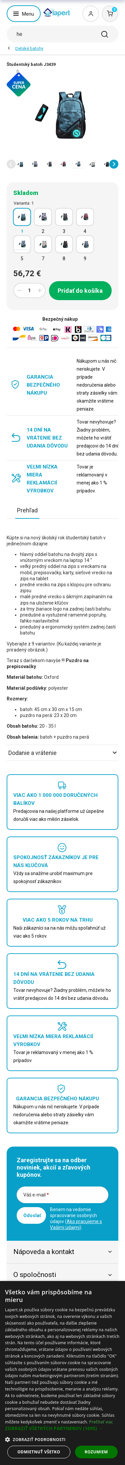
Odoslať (32, 1215)
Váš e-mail (36, 1194)
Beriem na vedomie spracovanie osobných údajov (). (76, 1218)
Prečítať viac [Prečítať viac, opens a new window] (101, 1422)
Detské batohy (29, 48)
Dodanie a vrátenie (62, 752)
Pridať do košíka (80, 290)
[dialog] (62, 1373)
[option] (20, 164)
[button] (11, 164)
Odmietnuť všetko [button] (38, 1452)
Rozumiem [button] (96, 1452)
